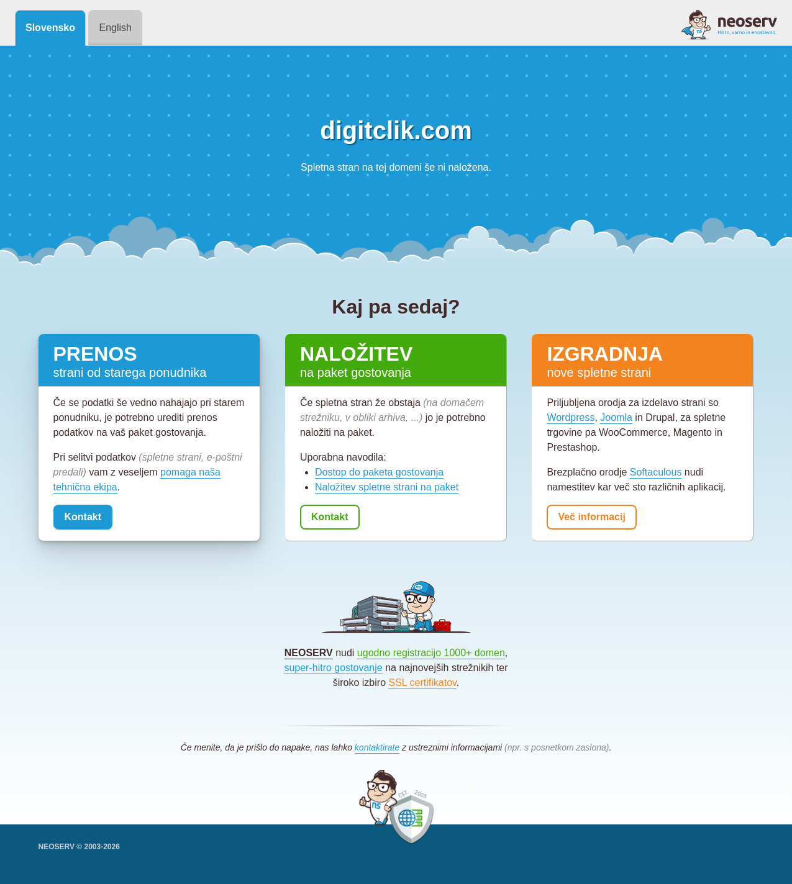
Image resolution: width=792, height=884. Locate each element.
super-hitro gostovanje (333, 667)
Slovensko (50, 27)
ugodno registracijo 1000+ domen (431, 652)
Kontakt (83, 517)
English (115, 27)
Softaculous (656, 472)
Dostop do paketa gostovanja (379, 472)
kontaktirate (377, 747)
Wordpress (570, 417)
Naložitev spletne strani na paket (386, 487)
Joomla (616, 417)
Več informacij (592, 517)
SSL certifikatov (422, 682)
